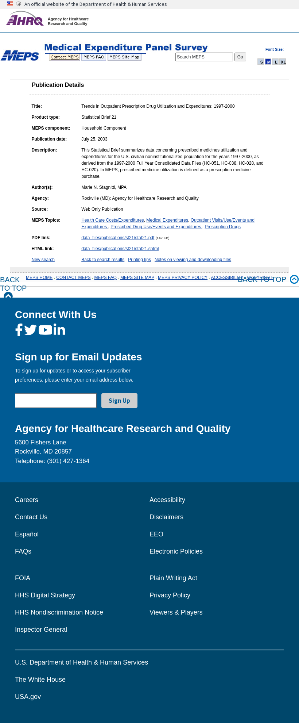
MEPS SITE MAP (137, 277)
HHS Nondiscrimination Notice (59, 612)
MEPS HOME (39, 277)
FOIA (22, 578)
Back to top (268, 279)
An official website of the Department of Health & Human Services (95, 4)
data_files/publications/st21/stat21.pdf (117, 237)
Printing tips (139, 259)
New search (43, 259)
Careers (26, 500)
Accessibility (167, 500)
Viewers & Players (176, 612)
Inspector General (41, 629)
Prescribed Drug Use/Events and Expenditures (156, 226)
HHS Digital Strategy (45, 595)
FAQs (23, 551)
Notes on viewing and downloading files (193, 259)
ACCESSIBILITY (227, 277)
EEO (156, 534)
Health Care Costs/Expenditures (112, 220)
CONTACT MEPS (73, 277)
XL (283, 62)
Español (27, 534)
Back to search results (102, 259)
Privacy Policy (170, 595)
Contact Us (31, 517)
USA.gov (28, 696)
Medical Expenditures (167, 220)
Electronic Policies (176, 551)
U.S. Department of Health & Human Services (81, 662)
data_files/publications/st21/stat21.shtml (120, 248)
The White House (40, 679)
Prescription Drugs (223, 226)
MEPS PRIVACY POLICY (182, 277)
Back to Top (13, 288)
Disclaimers (166, 517)
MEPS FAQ (105, 277)
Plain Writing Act (173, 578)
